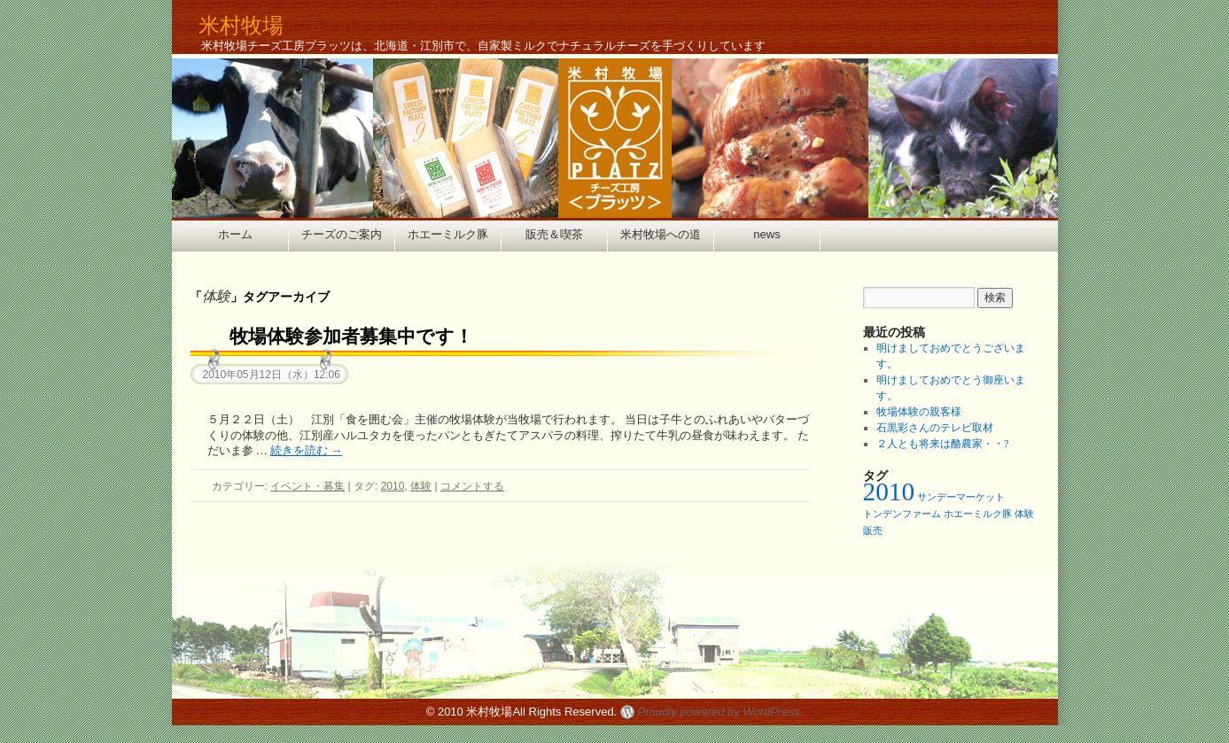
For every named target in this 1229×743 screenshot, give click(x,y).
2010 (393, 486)
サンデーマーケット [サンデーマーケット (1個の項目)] (961, 497)
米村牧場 (241, 25)
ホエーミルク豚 (448, 234)
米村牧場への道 (660, 234)
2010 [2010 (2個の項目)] (889, 491)
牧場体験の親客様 (918, 412)
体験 (421, 486)
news (766, 234)
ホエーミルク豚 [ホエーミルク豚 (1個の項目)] (978, 514)
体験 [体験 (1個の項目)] (1024, 514)
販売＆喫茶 (554, 234)
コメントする (472, 486)
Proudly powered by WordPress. (720, 711)
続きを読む (306, 450)
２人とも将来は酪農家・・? (942, 443)
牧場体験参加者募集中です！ (351, 336)
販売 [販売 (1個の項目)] (873, 531)
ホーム (235, 234)
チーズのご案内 (341, 234)
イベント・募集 (307, 486)
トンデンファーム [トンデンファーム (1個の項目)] (902, 514)
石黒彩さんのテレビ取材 (934, 428)
